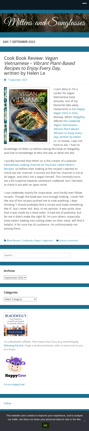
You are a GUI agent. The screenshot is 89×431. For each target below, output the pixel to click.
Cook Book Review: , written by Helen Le (39, 65)
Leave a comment (68, 240)
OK (45, 425)
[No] (84, 421)
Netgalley (79, 117)
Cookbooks (27, 240)
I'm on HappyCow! (14, 384)
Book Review (13, 240)
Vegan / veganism (43, 240)
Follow (7, 403)
